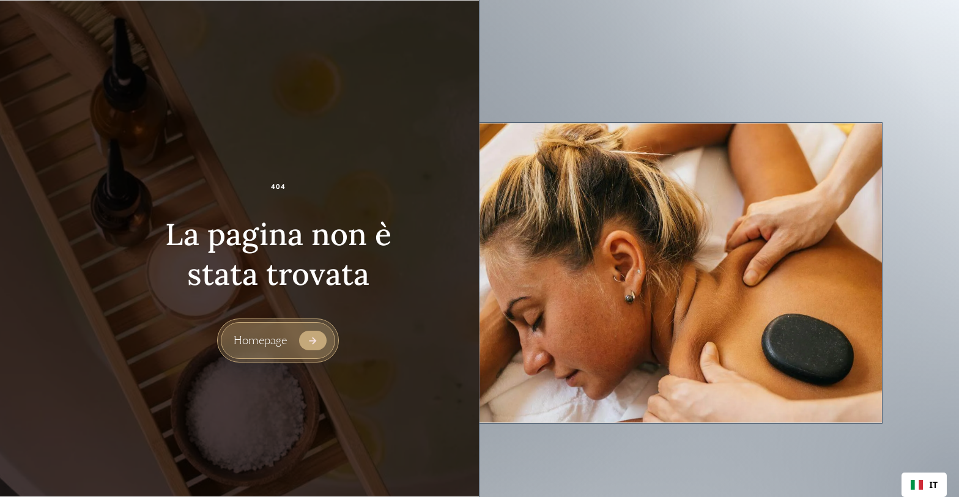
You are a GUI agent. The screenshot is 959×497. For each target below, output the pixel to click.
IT (924, 485)
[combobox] (924, 485)
